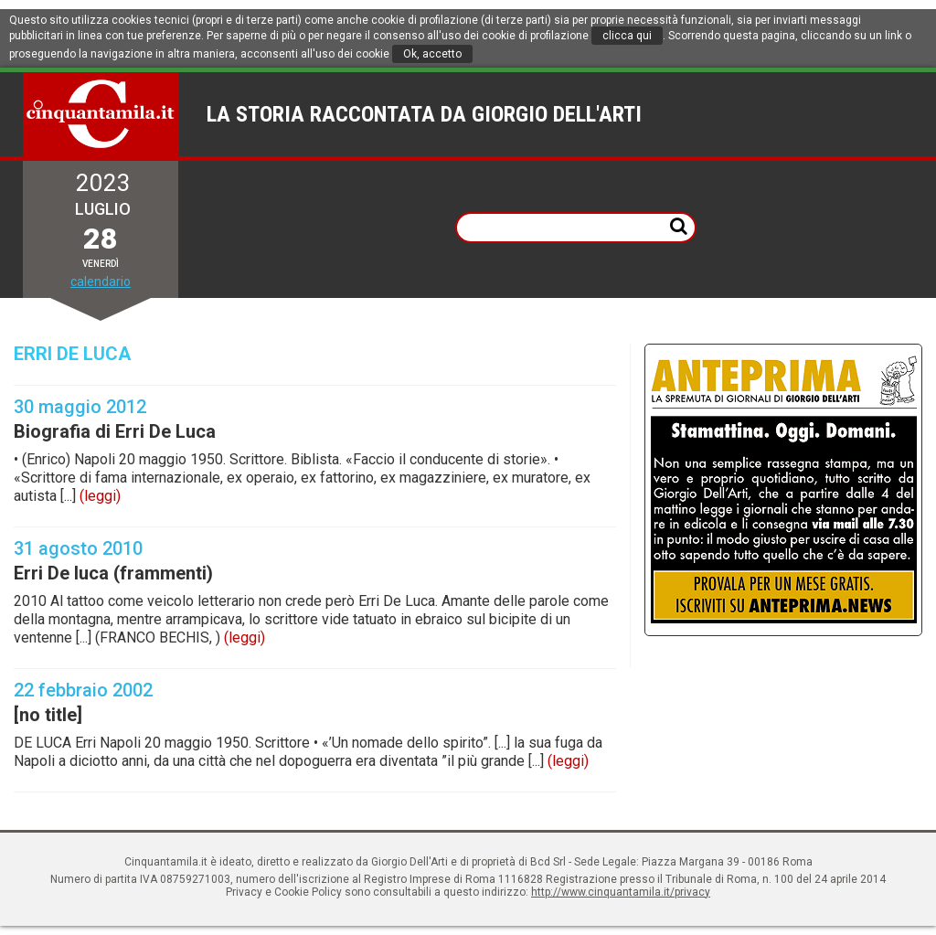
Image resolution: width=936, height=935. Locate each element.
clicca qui (627, 35)
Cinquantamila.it (101, 114)
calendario (100, 281)
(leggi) (100, 496)
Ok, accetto (432, 54)
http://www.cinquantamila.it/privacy (620, 892)
